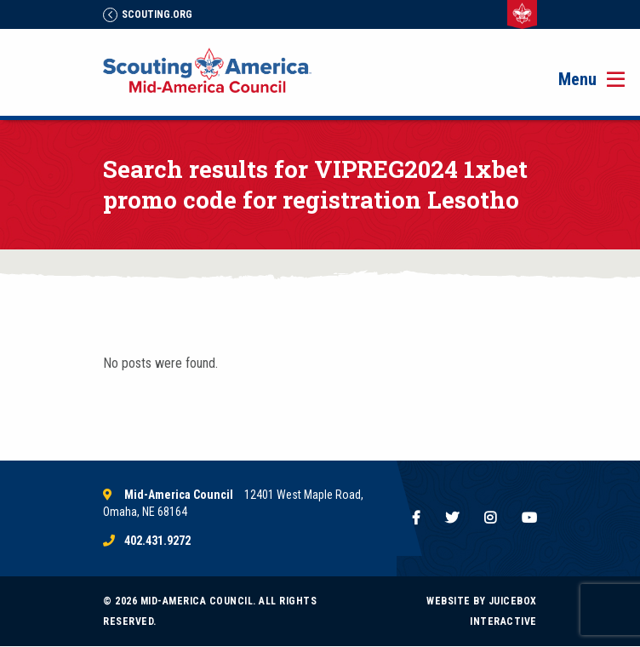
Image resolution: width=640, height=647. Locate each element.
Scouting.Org (147, 14)
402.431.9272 (157, 540)
